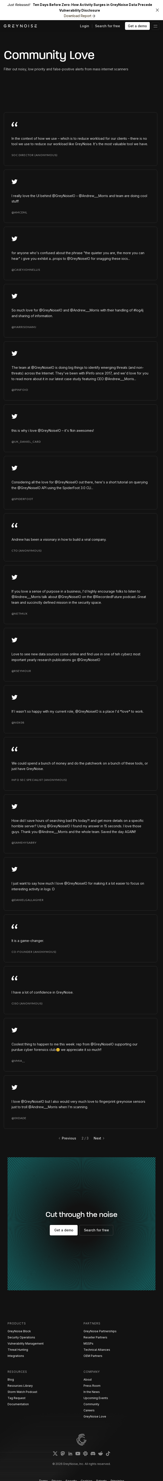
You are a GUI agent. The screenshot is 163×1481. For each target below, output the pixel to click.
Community (91, 1404)
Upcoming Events (96, 1398)
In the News (92, 1392)
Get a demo (137, 26)
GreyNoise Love (95, 1416)
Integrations (16, 1356)
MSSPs (88, 1343)
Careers (89, 1410)
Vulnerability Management (26, 1343)
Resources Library (20, 1385)
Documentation (18, 1404)
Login (84, 26)
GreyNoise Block (19, 1331)
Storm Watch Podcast (22, 1392)
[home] (20, 25)
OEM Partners (93, 1356)
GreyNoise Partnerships (100, 1331)
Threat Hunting (18, 1349)
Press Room (92, 1385)
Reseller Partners (95, 1337)
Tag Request (16, 1398)
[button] (155, 26)
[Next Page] (99, 1138)
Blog (11, 1379)
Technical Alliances (97, 1349)
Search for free (107, 26)
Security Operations (21, 1337)
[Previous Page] (67, 1138)
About (88, 1379)
